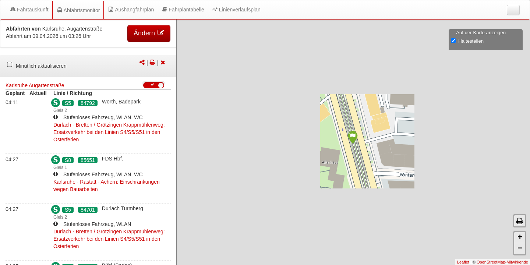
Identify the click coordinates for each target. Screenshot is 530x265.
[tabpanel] (88, 66)
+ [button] (519, 237)
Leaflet (463, 262)
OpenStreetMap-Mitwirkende (502, 262)
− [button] (519, 248)
